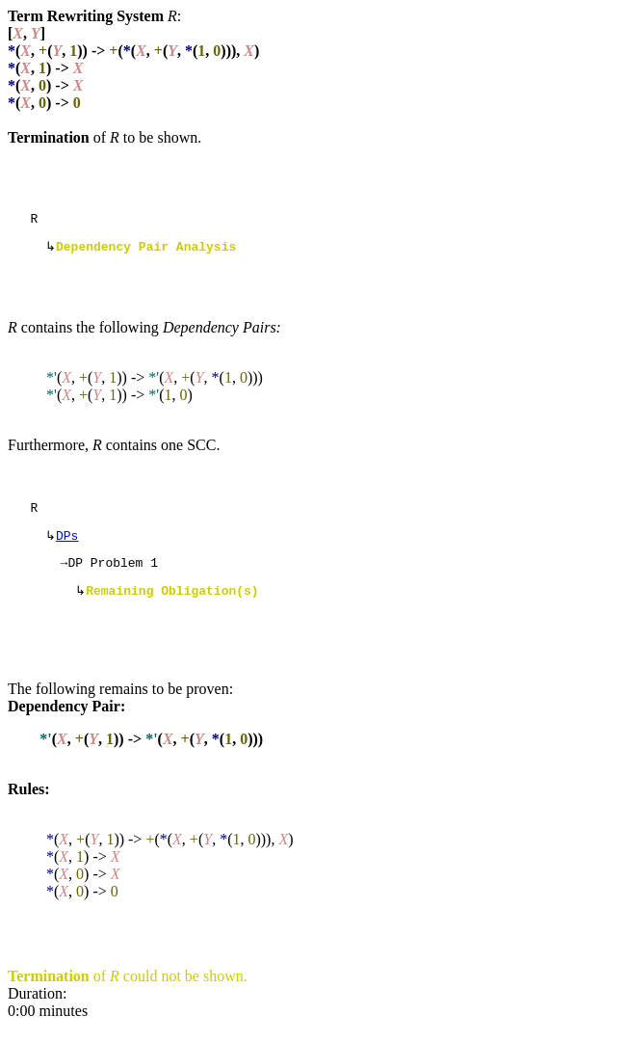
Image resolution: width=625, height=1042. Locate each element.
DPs (67, 544)
